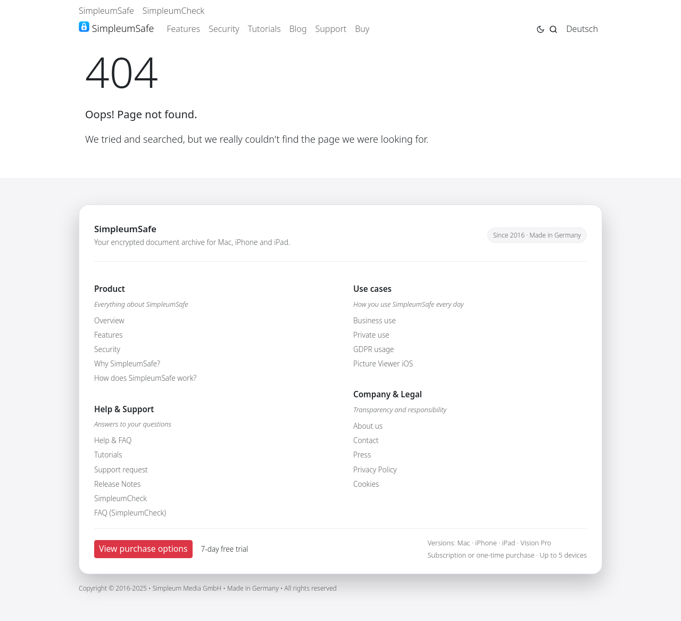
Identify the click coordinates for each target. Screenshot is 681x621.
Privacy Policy (375, 469)
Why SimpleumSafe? (127, 363)
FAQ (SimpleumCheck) (130, 513)
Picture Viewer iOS (383, 363)
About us (368, 426)
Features (183, 29)
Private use (371, 335)
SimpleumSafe (106, 11)
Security (224, 29)
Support (331, 29)
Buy (362, 29)
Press (362, 455)
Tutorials (264, 29)
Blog (298, 29)
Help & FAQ (112, 440)
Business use (374, 320)
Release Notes (117, 484)
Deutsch (582, 29)
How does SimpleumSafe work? (145, 378)
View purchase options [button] (143, 548)
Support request (121, 469)
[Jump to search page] (553, 28)
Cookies (366, 484)
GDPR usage (373, 349)
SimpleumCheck (174, 11)
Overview (109, 320)
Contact (366, 440)
